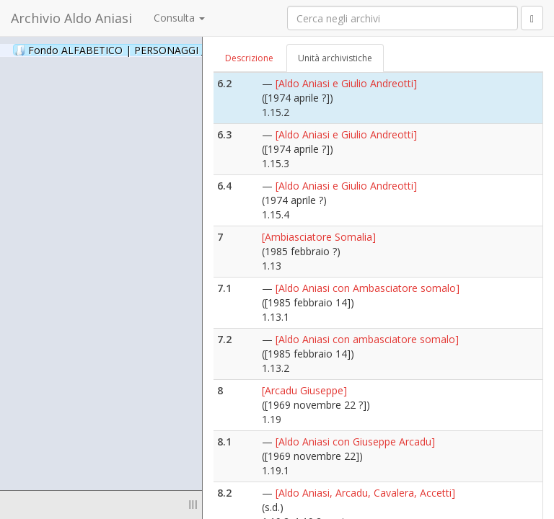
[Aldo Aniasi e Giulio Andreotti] (346, 83)
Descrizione (249, 58)
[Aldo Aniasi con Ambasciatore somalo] (368, 288)
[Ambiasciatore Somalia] (319, 237)
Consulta (179, 18)
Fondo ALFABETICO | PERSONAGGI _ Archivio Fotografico (174, 50)
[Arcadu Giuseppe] (304, 390)
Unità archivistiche (335, 58)
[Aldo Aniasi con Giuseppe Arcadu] (355, 441)
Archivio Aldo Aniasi (71, 18)
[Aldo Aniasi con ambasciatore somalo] (367, 339)
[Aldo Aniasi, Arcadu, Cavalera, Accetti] (365, 493)
